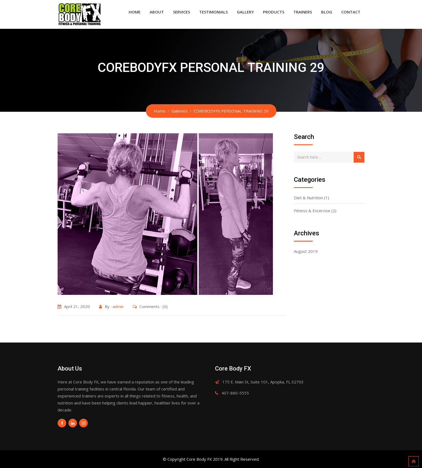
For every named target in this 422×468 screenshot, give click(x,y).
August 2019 (306, 251)
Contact (350, 12)
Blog (326, 12)
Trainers (302, 12)
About (157, 12)
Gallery (245, 12)
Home (134, 12)
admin (118, 306)
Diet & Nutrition (308, 197)
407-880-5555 (235, 393)
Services (181, 12)
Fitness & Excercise (312, 210)
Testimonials (213, 12)
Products (273, 12)
